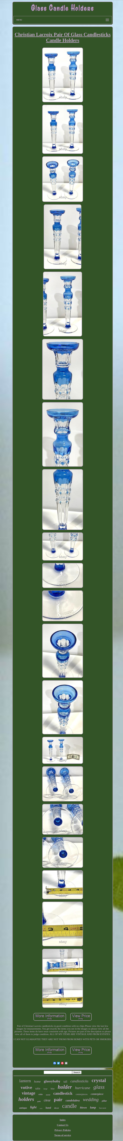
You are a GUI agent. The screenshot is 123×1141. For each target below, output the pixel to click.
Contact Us (62, 1125)
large (46, 1089)
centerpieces (81, 1094)
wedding (90, 1099)
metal (48, 1095)
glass (99, 1087)
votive (26, 1087)
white (40, 1094)
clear (47, 1100)
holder (65, 1087)
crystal (99, 1080)
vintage (28, 1093)
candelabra (73, 1100)
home (37, 1081)
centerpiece (97, 1094)
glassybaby (52, 1081)
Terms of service (62, 1135)
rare (41, 1108)
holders (26, 1099)
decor (56, 1108)
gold (39, 1101)
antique (23, 1108)
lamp (93, 1107)
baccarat (102, 1108)
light (33, 1107)
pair (58, 1099)
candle (69, 1106)
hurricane (82, 1088)
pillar (104, 1101)
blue (52, 1088)
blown (83, 1107)
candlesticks (79, 1081)
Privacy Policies (62, 1130)
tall (65, 1081)
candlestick (62, 1093)
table (37, 1088)
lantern (25, 1081)
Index (63, 1120)
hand (48, 1107)
